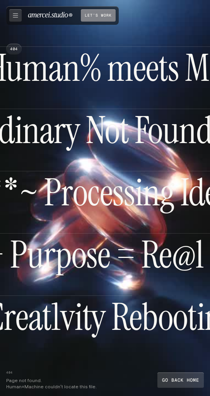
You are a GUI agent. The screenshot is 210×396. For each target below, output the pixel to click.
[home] (50, 15)
